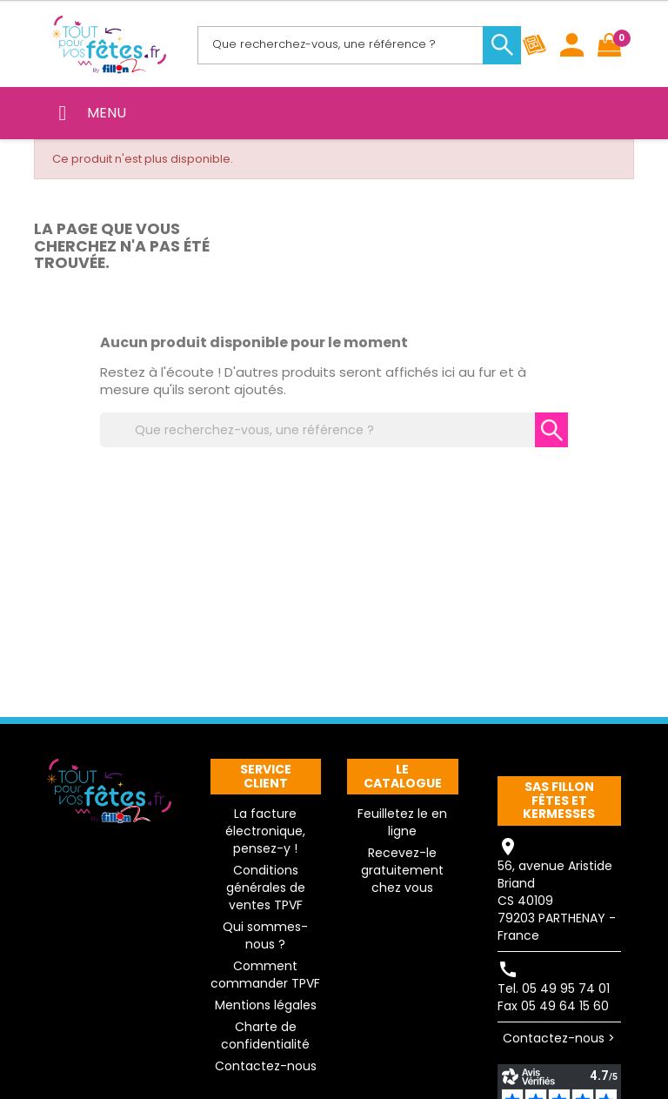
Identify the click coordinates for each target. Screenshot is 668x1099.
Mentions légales (266, 1005)
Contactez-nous (266, 1066)
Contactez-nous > (559, 1038)
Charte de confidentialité (265, 1035)
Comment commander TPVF (265, 974)
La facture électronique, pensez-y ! (265, 831)
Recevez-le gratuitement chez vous (402, 870)
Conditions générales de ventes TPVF (265, 887)
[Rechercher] (356, 45)
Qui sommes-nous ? (265, 935)
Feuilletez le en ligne (402, 822)
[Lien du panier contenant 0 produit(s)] (609, 45)
